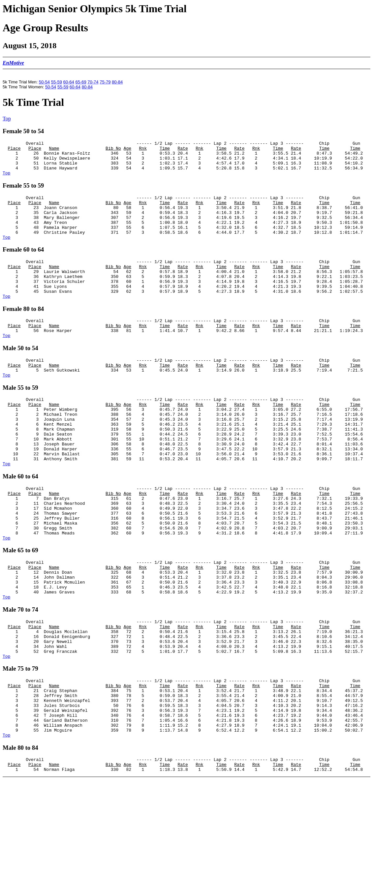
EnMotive (13, 63)
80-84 (117, 81)
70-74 (92, 81)
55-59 (56, 81)
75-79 (105, 81)
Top (7, 118)
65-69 (80, 81)
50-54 (44, 81)
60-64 (68, 81)
